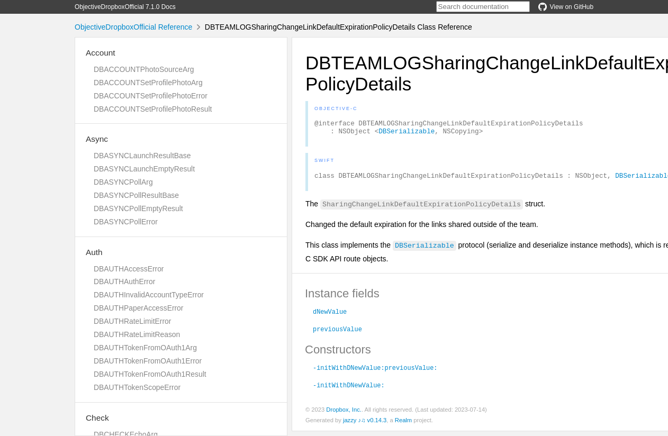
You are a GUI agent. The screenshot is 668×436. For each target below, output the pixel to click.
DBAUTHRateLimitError (132, 321)
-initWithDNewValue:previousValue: (375, 372)
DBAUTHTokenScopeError (137, 387)
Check (97, 417)
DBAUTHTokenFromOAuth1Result (150, 374)
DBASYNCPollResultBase (136, 195)
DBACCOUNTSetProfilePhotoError (150, 96)
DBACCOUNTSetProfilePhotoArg (148, 82)
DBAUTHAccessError (129, 269)
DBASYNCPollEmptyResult (138, 208)
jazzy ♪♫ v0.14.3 (364, 425)
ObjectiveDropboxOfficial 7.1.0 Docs (125, 7)
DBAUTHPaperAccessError (138, 308)
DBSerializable (406, 134)
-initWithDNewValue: (349, 389)
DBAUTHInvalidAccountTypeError (149, 294)
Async (97, 138)
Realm (403, 425)
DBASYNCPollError (126, 221)
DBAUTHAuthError (124, 281)
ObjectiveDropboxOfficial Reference (133, 27)
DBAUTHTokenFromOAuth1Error (148, 361)
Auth (94, 252)
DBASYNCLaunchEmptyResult (144, 169)
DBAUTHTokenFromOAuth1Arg (145, 347)
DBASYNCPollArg (123, 182)
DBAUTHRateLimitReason (137, 334)
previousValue (337, 333)
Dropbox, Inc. (344, 414)
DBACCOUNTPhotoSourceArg (144, 69)
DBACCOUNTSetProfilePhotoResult (153, 109)
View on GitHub (565, 7)
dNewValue (330, 316)
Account (100, 52)
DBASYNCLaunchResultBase (142, 155)
